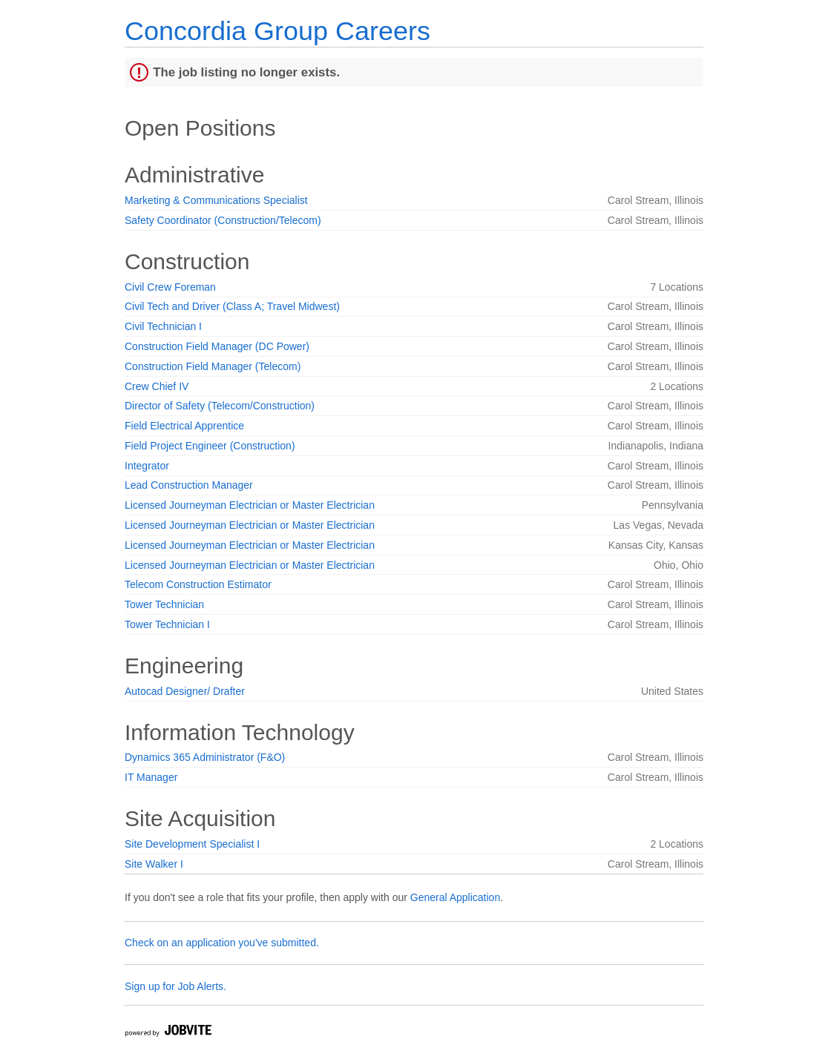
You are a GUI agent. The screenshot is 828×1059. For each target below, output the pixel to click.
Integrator (147, 466)
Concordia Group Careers (277, 31)
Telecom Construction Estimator (198, 584)
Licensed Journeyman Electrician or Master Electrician (250, 505)
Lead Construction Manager (189, 485)
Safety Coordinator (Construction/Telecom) (223, 220)
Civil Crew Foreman (170, 287)
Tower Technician (164, 604)
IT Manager (151, 777)
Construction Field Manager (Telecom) (212, 366)
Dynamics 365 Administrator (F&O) (205, 757)
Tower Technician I (167, 624)
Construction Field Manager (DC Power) (217, 346)
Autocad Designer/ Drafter (185, 691)
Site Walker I (154, 864)
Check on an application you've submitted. (222, 943)
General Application (455, 897)
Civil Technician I (163, 326)
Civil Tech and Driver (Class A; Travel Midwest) (232, 306)
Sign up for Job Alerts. (175, 986)
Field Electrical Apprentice (184, 426)
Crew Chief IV (156, 386)
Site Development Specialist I (192, 844)
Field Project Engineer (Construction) (210, 446)
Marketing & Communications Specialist (216, 200)
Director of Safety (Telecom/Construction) (220, 406)
